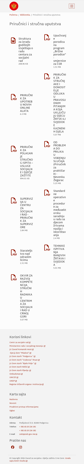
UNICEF (13, 377)
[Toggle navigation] (72, 6)
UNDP (13, 381)
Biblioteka (25, 15)
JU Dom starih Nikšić (19, 367)
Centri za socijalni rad (19, 342)
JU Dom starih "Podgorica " (22, 356)
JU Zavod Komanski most (21, 349)
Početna (13, 15)
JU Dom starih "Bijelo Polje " (22, 363)
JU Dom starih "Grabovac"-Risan (24, 360)
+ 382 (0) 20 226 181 (27, 427)
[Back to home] (14, 6)
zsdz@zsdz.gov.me (28, 434)
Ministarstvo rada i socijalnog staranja (27, 346)
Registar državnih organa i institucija (26, 384)
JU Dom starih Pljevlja (20, 370)
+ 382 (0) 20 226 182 (27, 430)
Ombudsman (16, 374)
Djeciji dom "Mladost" (20, 353)
